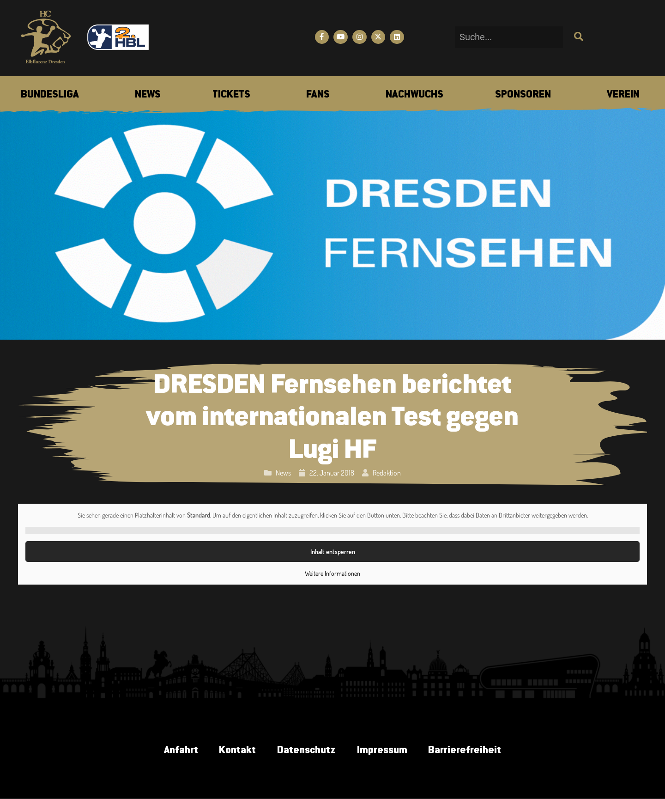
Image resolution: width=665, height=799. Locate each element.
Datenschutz (306, 751)
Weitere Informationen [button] (332, 573)
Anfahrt (176, 751)
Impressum (384, 751)
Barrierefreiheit (469, 751)
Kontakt (235, 751)
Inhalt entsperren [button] (332, 551)
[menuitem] (50, 95)
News (283, 472)
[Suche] (577, 37)
